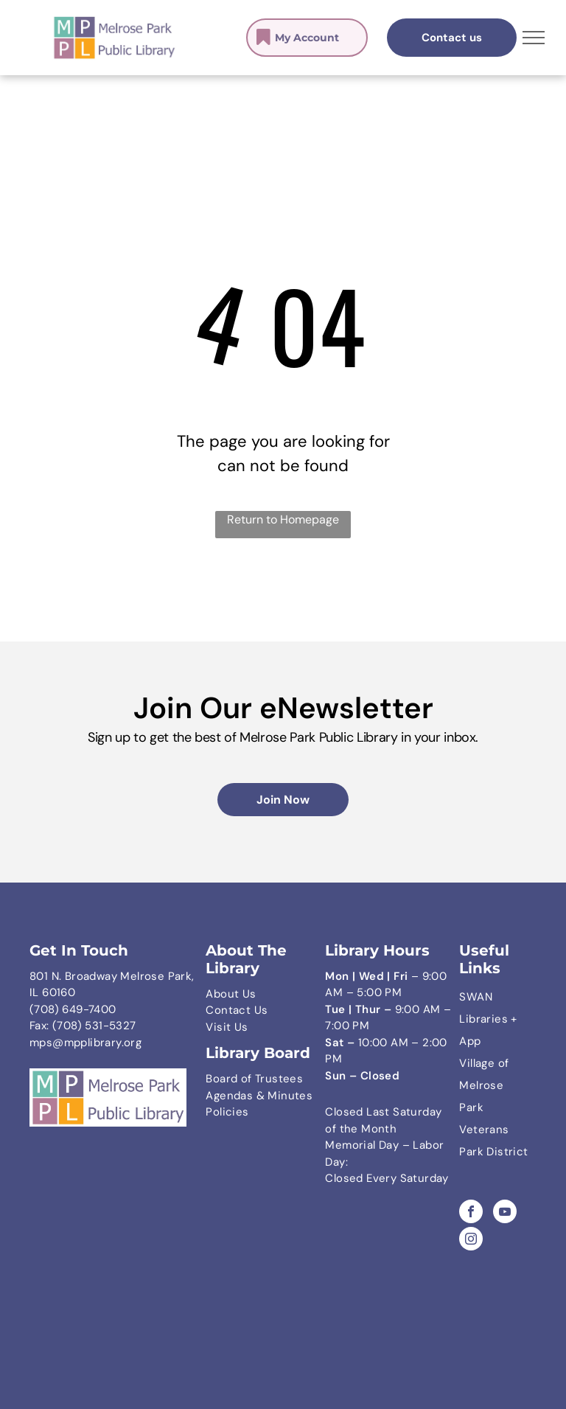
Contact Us (237, 1010)
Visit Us (227, 1027)
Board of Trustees (254, 1078)
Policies (227, 1111)
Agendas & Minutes (259, 1095)
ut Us (242, 994)
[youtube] (505, 1213)
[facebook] (471, 1213)
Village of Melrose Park (484, 1085)
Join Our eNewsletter (283, 708)
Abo (216, 994)
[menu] (533, 37)
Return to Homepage (283, 519)
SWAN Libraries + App (488, 1018)
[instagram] (471, 1240)
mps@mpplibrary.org (85, 1042)
